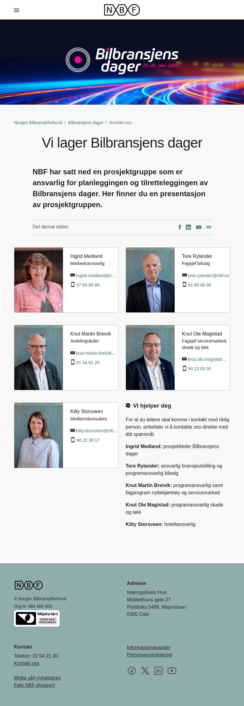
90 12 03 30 (199, 368)
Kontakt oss (27, 663)
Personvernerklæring (149, 654)
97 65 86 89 (87, 285)
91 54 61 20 (87, 362)
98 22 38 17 (87, 440)
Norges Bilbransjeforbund (38, 122)
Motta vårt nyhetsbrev (37, 677)
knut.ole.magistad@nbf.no (209, 359)
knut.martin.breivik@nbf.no (97, 353)
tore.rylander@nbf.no (208, 275)
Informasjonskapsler (148, 647)
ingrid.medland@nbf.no (97, 275)
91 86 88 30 (199, 285)
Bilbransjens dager (85, 122)
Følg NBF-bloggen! (34, 685)
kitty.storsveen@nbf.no (97, 430)
